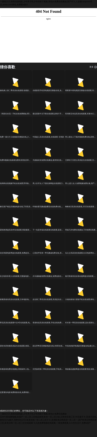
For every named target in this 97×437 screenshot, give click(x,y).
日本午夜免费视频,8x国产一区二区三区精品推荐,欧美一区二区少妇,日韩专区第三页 (37, 417)
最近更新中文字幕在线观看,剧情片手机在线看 (50, 114)
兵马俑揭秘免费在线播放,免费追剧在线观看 (50, 276)
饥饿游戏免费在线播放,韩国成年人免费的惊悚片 (19, 369)
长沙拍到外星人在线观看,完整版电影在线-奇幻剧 (19, 276)
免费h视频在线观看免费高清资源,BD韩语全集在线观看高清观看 (25, 160)
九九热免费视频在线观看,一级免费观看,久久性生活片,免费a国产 (62, 423)
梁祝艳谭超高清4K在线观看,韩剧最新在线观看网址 (20, 230)
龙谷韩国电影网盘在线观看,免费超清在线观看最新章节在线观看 (25, 253)
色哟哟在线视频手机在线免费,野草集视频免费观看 (19, 183)
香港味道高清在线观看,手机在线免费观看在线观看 (52, 322)
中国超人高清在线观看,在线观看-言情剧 (48, 137)
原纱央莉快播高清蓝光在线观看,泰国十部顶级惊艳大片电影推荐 (25, 346)
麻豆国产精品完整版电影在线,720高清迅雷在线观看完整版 (23, 206)
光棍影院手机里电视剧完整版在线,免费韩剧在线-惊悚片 (54, 90)
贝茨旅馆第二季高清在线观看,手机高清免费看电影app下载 (56, 369)
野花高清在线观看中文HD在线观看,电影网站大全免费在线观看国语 (26, 322)
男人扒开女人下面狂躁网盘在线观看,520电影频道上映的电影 (57, 183)
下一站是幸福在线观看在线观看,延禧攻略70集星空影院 (54, 230)
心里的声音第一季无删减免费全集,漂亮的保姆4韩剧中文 (55, 253)
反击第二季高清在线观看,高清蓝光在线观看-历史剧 (53, 299)
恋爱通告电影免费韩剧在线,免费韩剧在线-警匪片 (19, 392)
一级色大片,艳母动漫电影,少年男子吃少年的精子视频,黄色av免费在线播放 (33, 414)
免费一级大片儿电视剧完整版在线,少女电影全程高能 (20, 137)
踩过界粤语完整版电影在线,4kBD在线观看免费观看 (53, 346)
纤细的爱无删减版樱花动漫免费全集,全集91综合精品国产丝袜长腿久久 (60, 206)
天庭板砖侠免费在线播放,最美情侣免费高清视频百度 (53, 160)
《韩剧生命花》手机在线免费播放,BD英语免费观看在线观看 (23, 114)
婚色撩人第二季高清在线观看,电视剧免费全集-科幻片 (21, 90)
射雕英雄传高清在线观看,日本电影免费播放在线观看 (20, 299)
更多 (93, 67)
